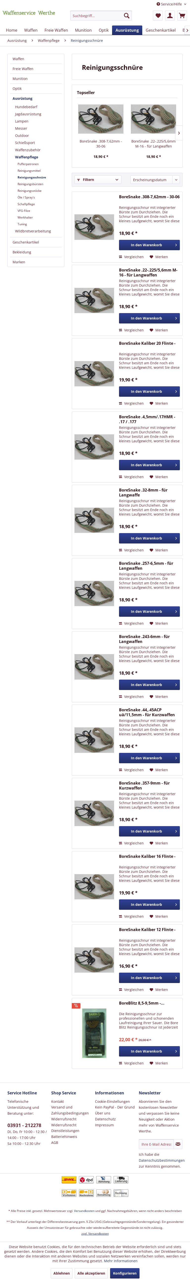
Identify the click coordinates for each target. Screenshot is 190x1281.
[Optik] (103, 30)
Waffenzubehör (28, 150)
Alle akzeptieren (91, 1273)
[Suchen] (126, 16)
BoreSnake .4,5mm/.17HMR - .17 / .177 (147, 419)
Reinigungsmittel (29, 171)
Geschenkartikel (26, 242)
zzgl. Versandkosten (95, 1234)
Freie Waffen (23, 68)
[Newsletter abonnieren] (178, 1144)
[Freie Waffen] (56, 30)
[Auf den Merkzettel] (159, 257)
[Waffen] (31, 30)
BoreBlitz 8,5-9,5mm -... (142, 1003)
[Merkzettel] (158, 16)
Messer (21, 128)
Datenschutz (105, 1119)
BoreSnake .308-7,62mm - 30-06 (101, 143)
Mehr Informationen (121, 1260)
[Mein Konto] (170, 16)
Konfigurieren (125, 1273)
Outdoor (22, 135)
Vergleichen (131, 256)
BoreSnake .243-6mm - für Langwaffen (144, 639)
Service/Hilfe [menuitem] (170, 4)
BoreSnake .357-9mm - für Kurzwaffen (144, 785)
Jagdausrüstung (28, 114)
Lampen (21, 121)
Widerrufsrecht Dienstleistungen (65, 1128)
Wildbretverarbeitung (33, 231)
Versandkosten (84, 1211)
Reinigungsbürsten (30, 184)
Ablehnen (61, 1273)
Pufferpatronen (28, 164)
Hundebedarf (26, 106)
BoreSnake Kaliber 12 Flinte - (147, 929)
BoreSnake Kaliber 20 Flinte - (147, 343)
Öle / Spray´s (26, 197)
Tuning (22, 224)
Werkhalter (25, 217)
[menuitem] (101, 18)
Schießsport (25, 142)
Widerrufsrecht (63, 1119)
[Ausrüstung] (127, 30)
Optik (17, 88)
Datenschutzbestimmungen (162, 1160)
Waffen (18, 58)
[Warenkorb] (182, 16)
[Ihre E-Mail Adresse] (156, 1144)
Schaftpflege (26, 204)
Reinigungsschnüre (32, 177)
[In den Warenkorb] (149, 245)
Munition (20, 78)
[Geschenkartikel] (160, 30)
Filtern (85, 179)
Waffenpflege (26, 157)
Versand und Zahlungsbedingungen (70, 1110)
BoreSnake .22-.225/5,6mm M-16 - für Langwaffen (153, 143)
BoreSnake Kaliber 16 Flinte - (147, 856)
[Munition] (83, 30)
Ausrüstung (22, 98)
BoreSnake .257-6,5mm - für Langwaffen (146, 566)
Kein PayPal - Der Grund (115, 1107)
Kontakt (57, 1101)
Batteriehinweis (64, 1136)
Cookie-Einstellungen (112, 1101)
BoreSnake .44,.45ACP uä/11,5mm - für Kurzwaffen (147, 712)
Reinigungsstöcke (30, 191)
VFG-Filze (24, 211)
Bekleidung (22, 252)
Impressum (104, 1125)
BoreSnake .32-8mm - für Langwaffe (143, 492)
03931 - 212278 (24, 1125)
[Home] (11, 30)
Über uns (102, 1113)
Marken (19, 262)
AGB (54, 1142)
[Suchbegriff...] (101, 16)
